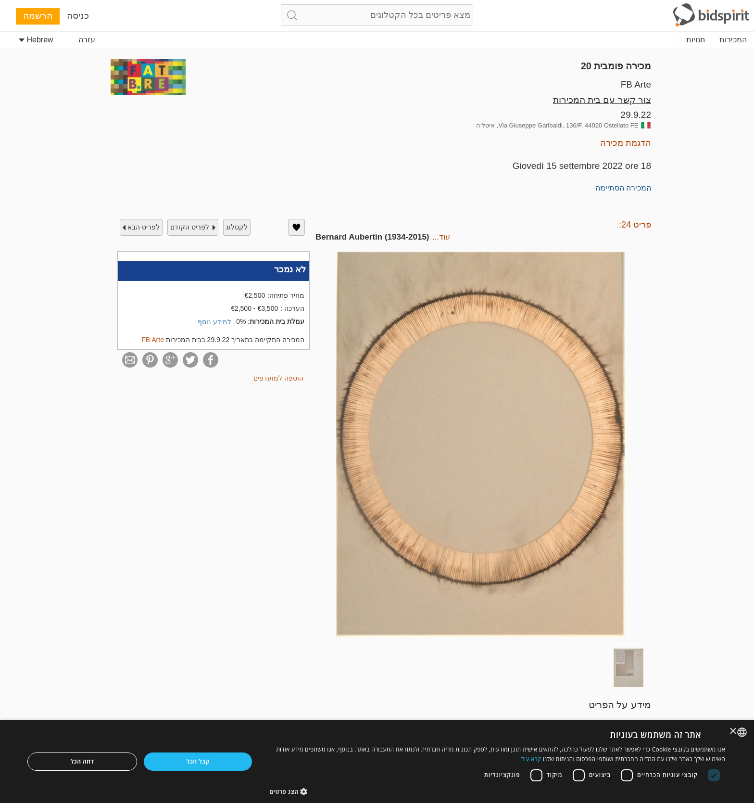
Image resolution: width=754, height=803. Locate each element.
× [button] (733, 731)
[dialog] (377, 761)
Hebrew (36, 40)
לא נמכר (290, 269)
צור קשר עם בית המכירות (602, 100)
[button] (497, 791)
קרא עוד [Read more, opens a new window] (531, 759)
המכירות (733, 40)
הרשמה (37, 16)
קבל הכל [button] (198, 761)
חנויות (695, 40)
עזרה (86, 40)
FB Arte (636, 84)
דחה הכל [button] (82, 761)
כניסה (78, 16)
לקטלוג (237, 227)
